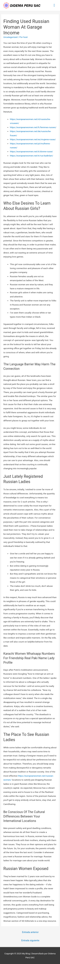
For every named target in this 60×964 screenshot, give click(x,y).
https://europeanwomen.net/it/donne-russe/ (31, 151)
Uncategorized (10, 37)
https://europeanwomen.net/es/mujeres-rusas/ (33, 139)
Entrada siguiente (30, 940)
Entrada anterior (30, 932)
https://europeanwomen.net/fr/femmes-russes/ (33, 127)
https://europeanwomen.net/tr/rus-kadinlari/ (31, 155)
